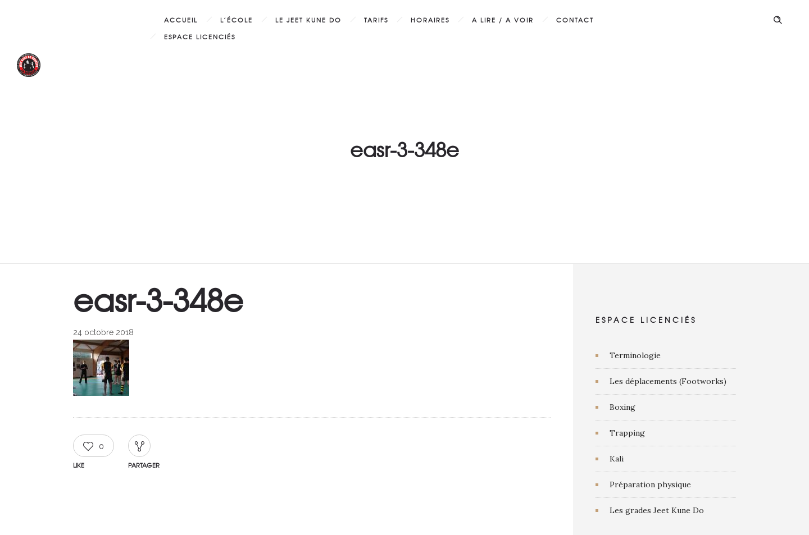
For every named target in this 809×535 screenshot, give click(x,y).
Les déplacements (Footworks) (668, 381)
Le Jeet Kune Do (308, 19)
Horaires (430, 19)
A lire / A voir (503, 19)
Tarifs (376, 19)
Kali (617, 459)
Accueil (181, 19)
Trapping (627, 433)
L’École (236, 19)
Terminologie (635, 355)
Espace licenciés (199, 36)
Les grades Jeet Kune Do (657, 510)
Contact (575, 19)
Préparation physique (650, 484)
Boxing (622, 407)
